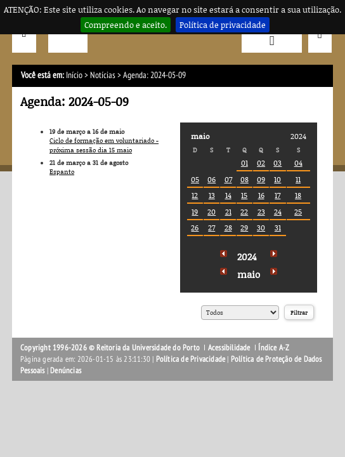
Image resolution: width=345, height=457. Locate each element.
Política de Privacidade (191, 359)
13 (212, 195)
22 (244, 211)
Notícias (102, 75)
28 (228, 227)
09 (261, 179)
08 (244, 179)
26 (195, 227)
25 (298, 211)
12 (195, 195)
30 (261, 227)
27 (211, 227)
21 (228, 211)
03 (277, 162)
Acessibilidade (229, 348)
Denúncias (65, 371)
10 (277, 179)
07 (228, 179)
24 (278, 211)
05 (195, 179)
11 (298, 179)
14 (228, 195)
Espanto (61, 171)
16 (261, 195)
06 (211, 179)
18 (298, 195)
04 (298, 162)
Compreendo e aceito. (125, 24)
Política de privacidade (222, 24)
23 (261, 211)
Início (74, 75)
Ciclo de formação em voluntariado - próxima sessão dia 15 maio (104, 145)
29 (244, 227)
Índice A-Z (273, 348)
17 (277, 195)
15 (244, 195)
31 (278, 227)
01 (244, 162)
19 (195, 211)
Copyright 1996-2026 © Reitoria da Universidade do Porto (110, 348)
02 (261, 162)
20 (211, 211)
